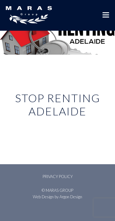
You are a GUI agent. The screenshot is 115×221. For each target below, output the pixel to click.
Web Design (43, 196)
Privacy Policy (58, 176)
